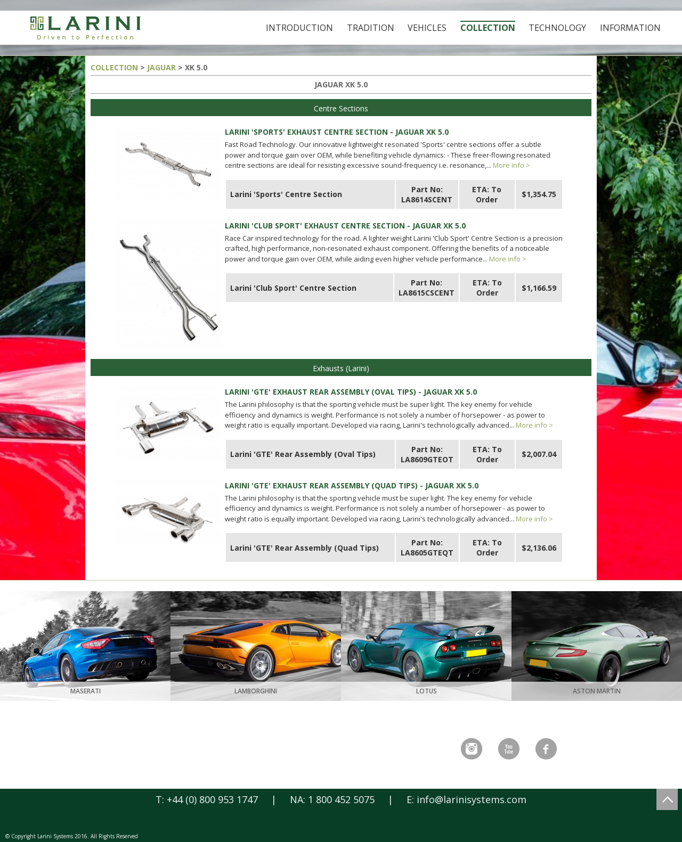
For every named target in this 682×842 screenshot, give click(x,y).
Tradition (370, 28)
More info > (511, 165)
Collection (487, 28)
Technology (557, 28)
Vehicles (427, 28)
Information (630, 28)
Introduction (299, 28)
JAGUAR (161, 67)
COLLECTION (114, 67)
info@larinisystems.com (471, 799)
